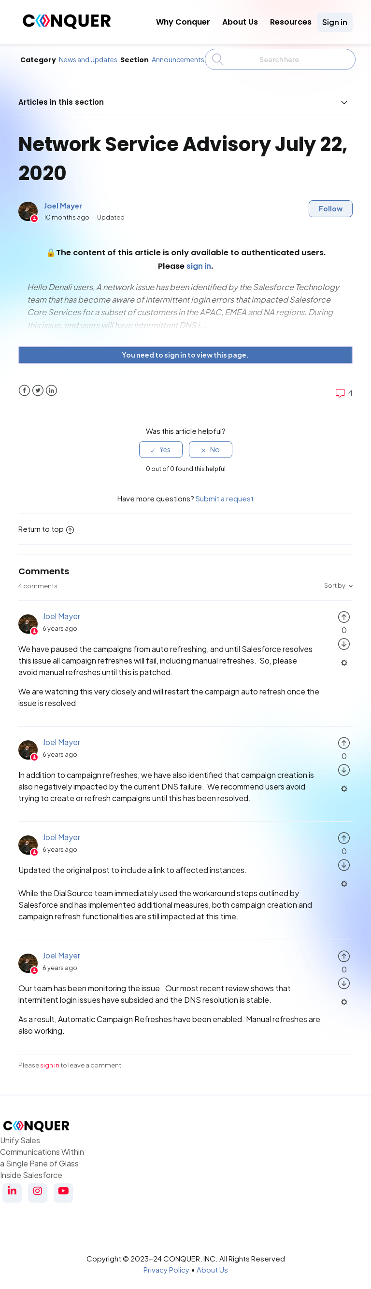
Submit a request (225, 492)
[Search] (280, 59)
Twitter (38, 385)
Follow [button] (330, 203)
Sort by (334, 580)
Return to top (46, 523)
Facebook (24, 385)
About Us (240, 22)
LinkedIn (51, 385)
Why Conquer (183, 22)
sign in (49, 1060)
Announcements (178, 59)
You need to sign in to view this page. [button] (185, 349)
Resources (291, 22)
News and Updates (88, 59)
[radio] (161, 444)
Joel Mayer (63, 200)
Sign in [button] (334, 22)
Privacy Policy (166, 1263)
